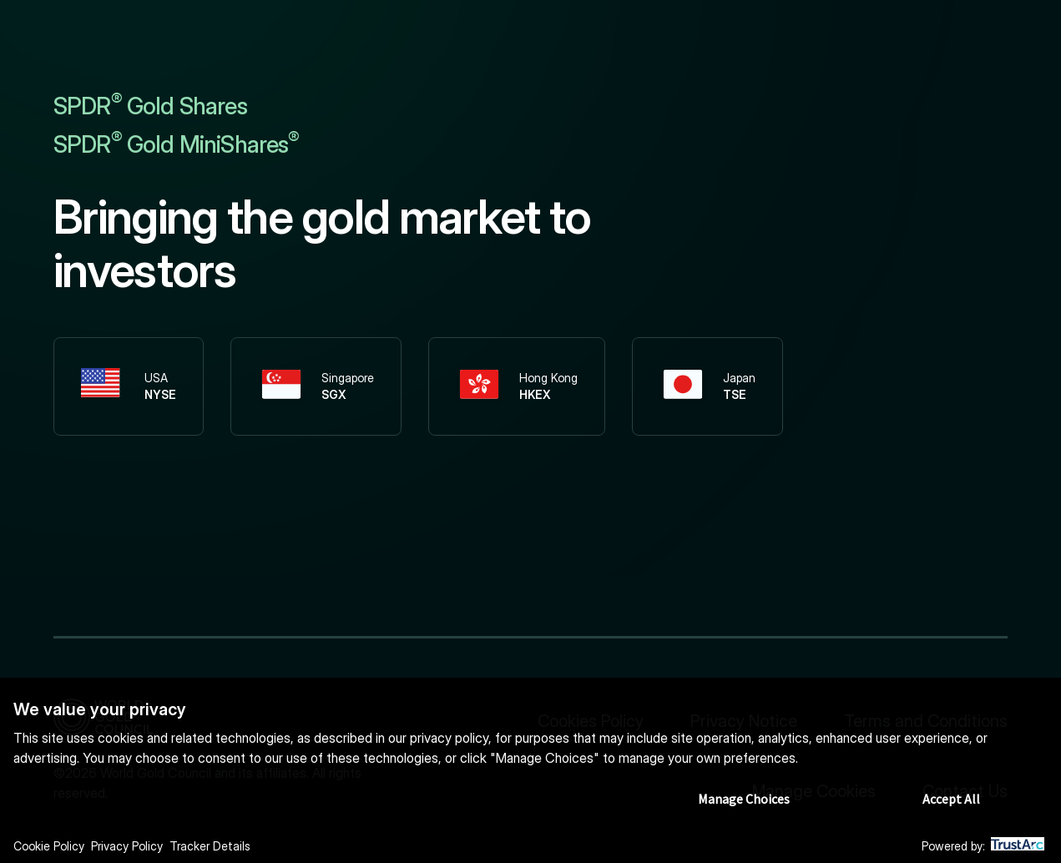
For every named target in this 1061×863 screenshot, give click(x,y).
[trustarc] (1017, 846)
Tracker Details (209, 846)
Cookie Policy (48, 846)
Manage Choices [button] (744, 798)
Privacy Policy (127, 846)
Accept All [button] (951, 798)
